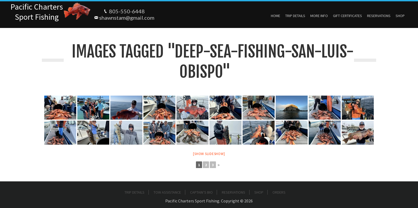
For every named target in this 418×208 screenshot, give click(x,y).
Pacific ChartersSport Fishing (36, 12)
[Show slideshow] (209, 154)
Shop (400, 15)
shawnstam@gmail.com (126, 17)
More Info (319, 15)
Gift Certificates (347, 15)
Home (275, 15)
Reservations (379, 15)
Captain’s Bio (201, 192)
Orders (279, 192)
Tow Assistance (167, 192)
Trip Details (295, 15)
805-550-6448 (127, 11)
